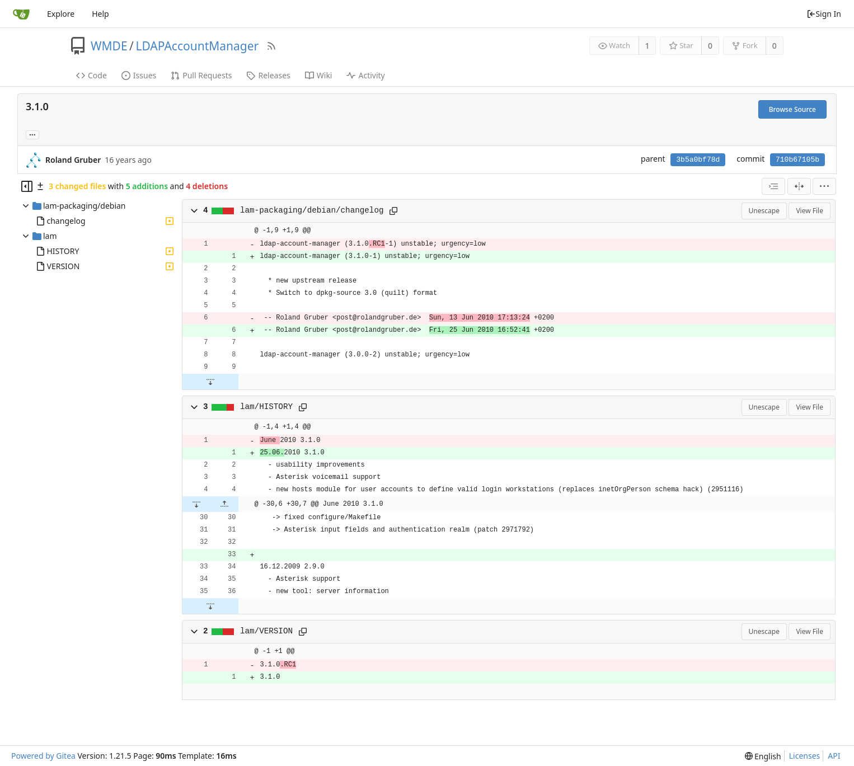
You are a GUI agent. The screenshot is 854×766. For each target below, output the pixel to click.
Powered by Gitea (43, 755)
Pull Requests (201, 75)
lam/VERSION (266, 631)
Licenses (804, 755)
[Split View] (799, 186)
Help (100, 13)
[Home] (21, 14)
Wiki (318, 75)
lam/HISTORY (266, 406)
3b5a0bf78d (698, 160)
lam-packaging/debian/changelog (312, 210)
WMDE (109, 45)
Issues (138, 75)
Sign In (823, 13)
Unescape (764, 210)
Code (91, 75)
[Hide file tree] (27, 186)
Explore (60, 13)
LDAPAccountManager (197, 45)
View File (809, 210)
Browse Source (792, 109)
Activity (365, 75)
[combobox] (773, 186)
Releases (268, 75)
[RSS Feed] (271, 46)
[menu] (824, 186)
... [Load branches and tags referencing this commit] (32, 134)
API (834, 755)
